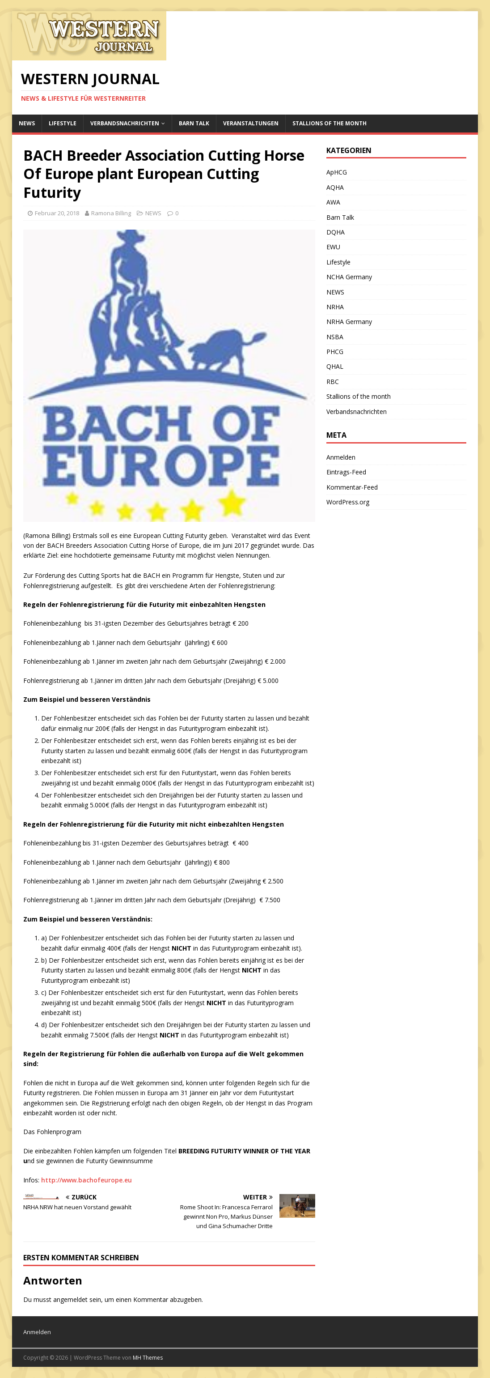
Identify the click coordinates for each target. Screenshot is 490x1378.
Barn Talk (194, 123)
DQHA (335, 232)
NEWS (27, 123)
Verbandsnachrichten (124, 123)
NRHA (335, 307)
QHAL (334, 366)
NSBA (334, 337)
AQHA (335, 187)
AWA (333, 202)
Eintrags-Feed (346, 472)
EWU (333, 247)
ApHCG (336, 172)
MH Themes (148, 1357)
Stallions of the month (329, 123)
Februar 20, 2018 (57, 213)
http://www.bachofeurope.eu (86, 1180)
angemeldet (70, 1299)
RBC (332, 381)
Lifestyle (62, 123)
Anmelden (340, 457)
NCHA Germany (349, 277)
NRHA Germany (349, 321)
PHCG (334, 351)
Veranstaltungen (251, 123)
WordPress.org (347, 502)
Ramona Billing (111, 213)
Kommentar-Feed (352, 487)
